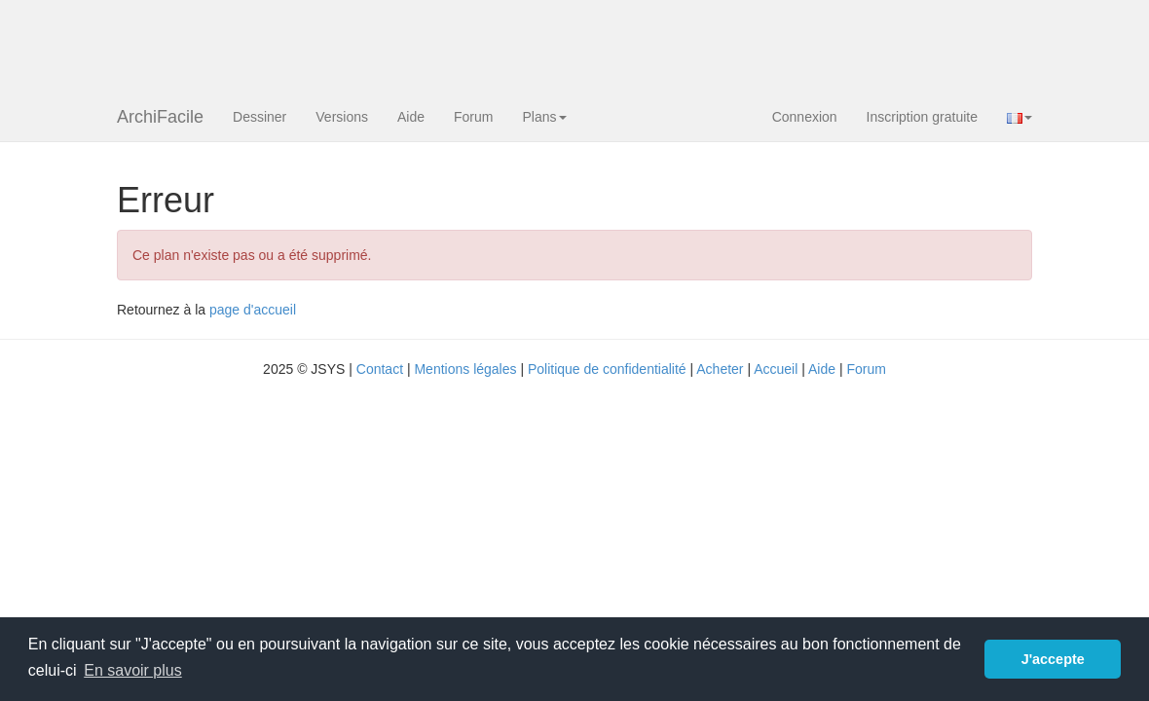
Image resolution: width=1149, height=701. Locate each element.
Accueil (775, 369)
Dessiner (259, 117)
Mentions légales (465, 369)
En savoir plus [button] (133, 670)
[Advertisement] (471, 44)
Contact (379, 369)
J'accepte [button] (1053, 659)
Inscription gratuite (922, 117)
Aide (411, 117)
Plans (544, 117)
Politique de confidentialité (607, 369)
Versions (341, 117)
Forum (473, 117)
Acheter (719, 369)
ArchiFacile (160, 117)
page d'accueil (252, 309)
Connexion (804, 117)
